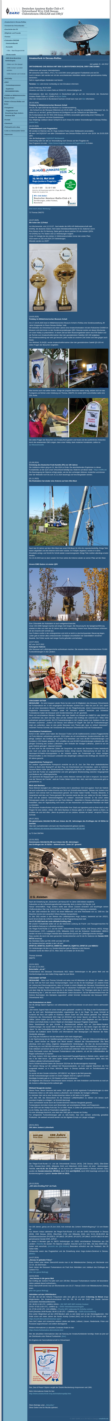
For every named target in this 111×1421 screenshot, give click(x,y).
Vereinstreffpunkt (12, 43)
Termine (7, 37)
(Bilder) (32, 1254)
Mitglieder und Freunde (13, 33)
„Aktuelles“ (49, 1405)
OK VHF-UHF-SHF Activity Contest (74, 1304)
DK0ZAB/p (8, 78)
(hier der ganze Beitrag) (38, 1272)
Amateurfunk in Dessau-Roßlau (15, 22)
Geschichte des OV (11, 29)
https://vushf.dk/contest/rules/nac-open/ (45, 1319)
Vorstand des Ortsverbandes (14, 26)
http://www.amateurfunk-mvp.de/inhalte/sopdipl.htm (50, 1394)
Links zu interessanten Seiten (15, 131)
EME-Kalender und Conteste (16, 74)
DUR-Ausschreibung (87, 1312)
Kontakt (7, 120)
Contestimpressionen (13, 85)
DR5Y (7, 82)
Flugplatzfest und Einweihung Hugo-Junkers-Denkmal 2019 (14, 113)
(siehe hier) (33, 122)
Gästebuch (8, 123)
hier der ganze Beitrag (39, 1291)
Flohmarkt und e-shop (12, 127)
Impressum (9, 134)
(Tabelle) (39, 1244)
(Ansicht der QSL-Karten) (58, 1246)
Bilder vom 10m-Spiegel (14, 64)
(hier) (64, 1336)
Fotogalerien (9, 107)
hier (38, 84)
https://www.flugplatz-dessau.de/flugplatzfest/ (66, 143)
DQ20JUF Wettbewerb (55, 138)
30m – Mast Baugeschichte (16, 50)
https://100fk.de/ (100, 470)
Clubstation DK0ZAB (12, 40)
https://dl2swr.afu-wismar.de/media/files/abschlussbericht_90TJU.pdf (57, 828)
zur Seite (62, 96)
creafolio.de (103, 1419)
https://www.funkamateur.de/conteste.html (46, 1330)
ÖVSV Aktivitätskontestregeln (72, 1307)
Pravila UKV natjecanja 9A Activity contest (75, 1309)
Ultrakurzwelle (11, 54)
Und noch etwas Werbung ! (40, 209)
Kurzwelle (9, 47)
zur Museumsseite (36, 445)
